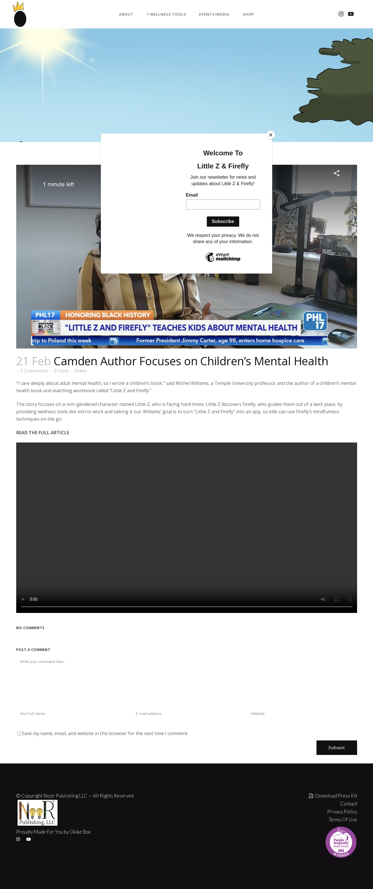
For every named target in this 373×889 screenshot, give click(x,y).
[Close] (270, 135)
